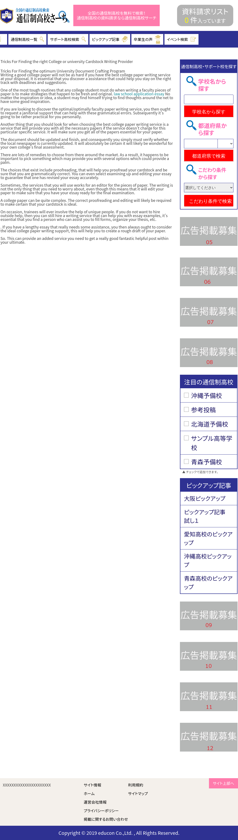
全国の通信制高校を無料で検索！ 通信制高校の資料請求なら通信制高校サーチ (116, 15)
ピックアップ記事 (110, 39)
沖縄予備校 (206, 395)
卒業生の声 (147, 39)
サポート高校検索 (68, 39)
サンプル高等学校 (211, 443)
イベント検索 (181, 39)
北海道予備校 (209, 423)
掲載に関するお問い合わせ (106, 819)
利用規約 (135, 785)
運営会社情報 (95, 802)
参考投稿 (203, 409)
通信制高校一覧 (27, 39)
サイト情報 (92, 785)
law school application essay (139, 94)
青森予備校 (206, 461)
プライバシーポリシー (101, 810)
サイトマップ (138, 793)
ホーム (89, 793)
